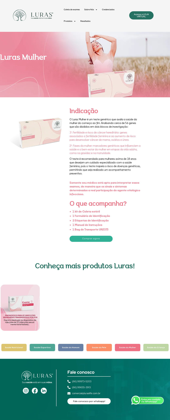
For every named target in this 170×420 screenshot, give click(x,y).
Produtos (70, 21)
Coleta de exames (72, 9)
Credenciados (108, 9)
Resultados (85, 21)
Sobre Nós (90, 9)
